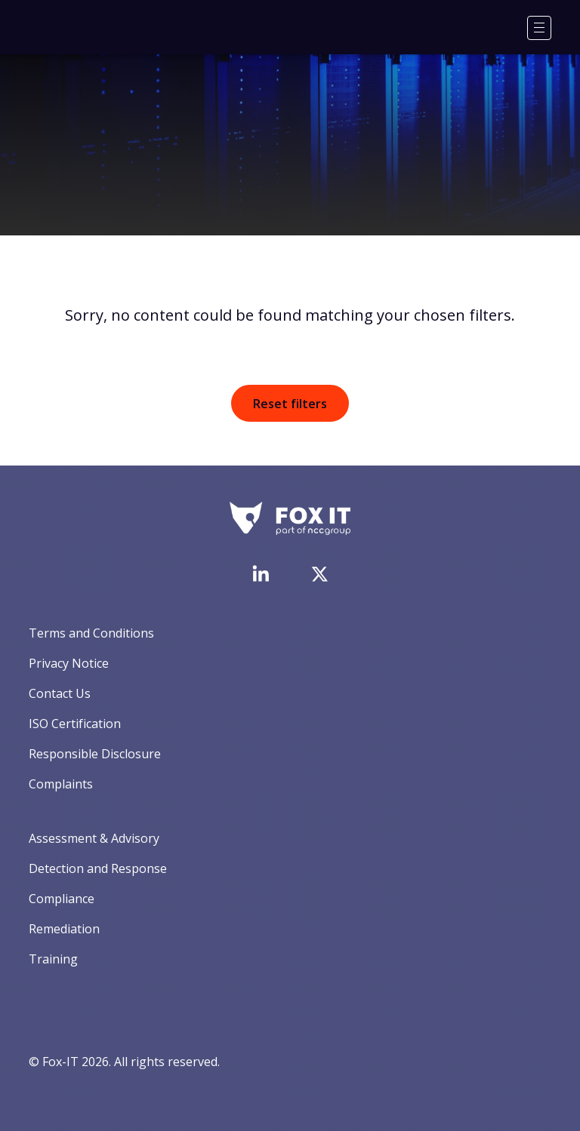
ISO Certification (75, 723)
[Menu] (539, 28)
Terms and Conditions (91, 633)
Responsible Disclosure (95, 753)
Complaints (61, 784)
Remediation (64, 928)
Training (53, 959)
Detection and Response (98, 868)
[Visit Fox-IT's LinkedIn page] (260, 573)
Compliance (61, 898)
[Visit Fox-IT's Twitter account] (319, 574)
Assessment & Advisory (94, 838)
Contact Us (60, 693)
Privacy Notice (69, 663)
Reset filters (290, 403)
